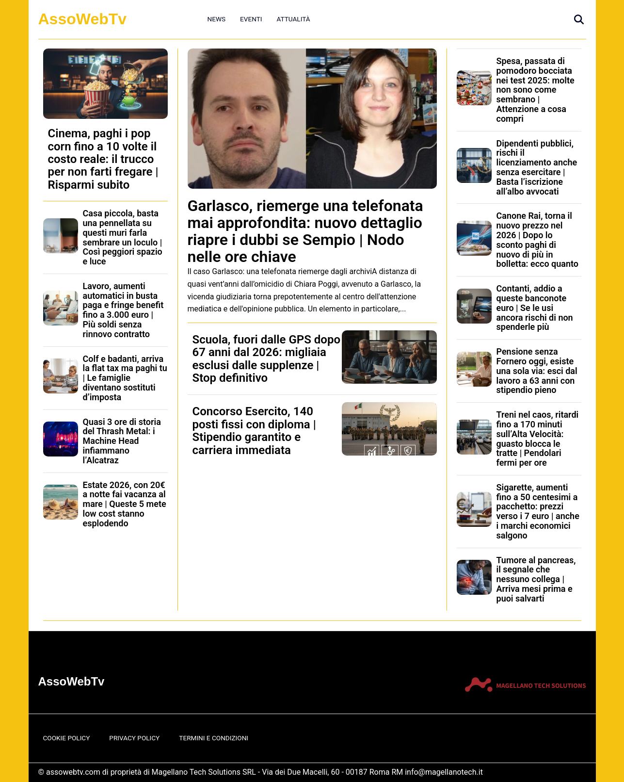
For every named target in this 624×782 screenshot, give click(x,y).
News (217, 19)
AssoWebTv (82, 19)
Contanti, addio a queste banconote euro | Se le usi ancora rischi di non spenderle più (534, 307)
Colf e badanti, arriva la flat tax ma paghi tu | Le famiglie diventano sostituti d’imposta (125, 378)
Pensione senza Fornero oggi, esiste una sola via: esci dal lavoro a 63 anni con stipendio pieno (536, 370)
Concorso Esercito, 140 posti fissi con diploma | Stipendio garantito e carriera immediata (254, 430)
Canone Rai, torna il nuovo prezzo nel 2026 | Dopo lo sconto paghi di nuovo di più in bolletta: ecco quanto (537, 240)
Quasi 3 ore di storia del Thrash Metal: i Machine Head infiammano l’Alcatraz (122, 441)
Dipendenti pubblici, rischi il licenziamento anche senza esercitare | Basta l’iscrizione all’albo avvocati (536, 167)
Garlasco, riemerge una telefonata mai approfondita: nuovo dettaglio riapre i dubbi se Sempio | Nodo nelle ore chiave (305, 231)
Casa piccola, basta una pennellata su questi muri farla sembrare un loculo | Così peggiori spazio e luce (122, 237)
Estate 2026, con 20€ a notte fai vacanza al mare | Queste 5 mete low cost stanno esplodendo (124, 504)
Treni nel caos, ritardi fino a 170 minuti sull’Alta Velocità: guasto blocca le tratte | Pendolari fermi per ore (537, 438)
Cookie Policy (66, 738)
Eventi (251, 19)
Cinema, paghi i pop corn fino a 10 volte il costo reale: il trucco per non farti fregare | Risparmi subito (103, 159)
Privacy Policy (134, 738)
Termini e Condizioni (213, 738)
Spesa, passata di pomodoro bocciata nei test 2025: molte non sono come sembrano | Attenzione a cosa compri (535, 90)
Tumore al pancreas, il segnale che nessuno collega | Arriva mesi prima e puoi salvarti (536, 579)
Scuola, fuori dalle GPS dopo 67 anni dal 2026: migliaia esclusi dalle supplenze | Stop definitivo (266, 359)
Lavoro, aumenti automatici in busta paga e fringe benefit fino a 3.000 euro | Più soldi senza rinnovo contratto (123, 310)
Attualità (293, 19)
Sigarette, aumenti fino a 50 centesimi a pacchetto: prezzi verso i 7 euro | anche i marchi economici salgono (537, 511)
